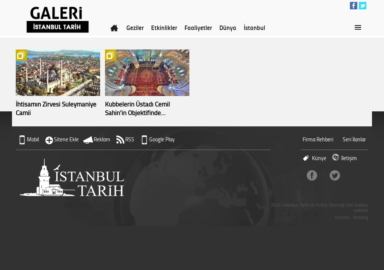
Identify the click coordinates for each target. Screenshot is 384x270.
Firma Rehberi (318, 139)
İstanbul (254, 27)
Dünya (227, 27)
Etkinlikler (164, 27)
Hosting (360, 217)
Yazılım (341, 217)
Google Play (162, 139)
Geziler (135, 27)
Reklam (102, 139)
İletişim (349, 158)
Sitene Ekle (66, 139)
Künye (319, 158)
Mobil (33, 139)
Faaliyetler (198, 27)
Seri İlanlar (354, 139)
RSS (129, 139)
